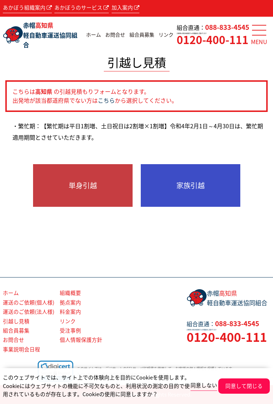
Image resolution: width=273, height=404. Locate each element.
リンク (166, 34)
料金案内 (70, 312)
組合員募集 (141, 34)
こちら (106, 100)
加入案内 (125, 7)
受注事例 (70, 330)
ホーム (93, 34)
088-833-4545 (227, 27)
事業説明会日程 (21, 349)
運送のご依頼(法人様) (28, 312)
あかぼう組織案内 (27, 7)
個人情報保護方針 (81, 340)
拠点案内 (70, 302)
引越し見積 (16, 321)
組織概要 (70, 293)
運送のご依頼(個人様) (28, 302)
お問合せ (115, 34)
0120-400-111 (212, 40)
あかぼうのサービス (81, 7)
